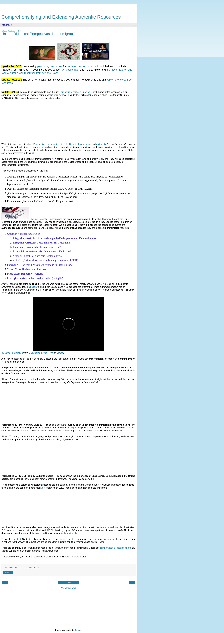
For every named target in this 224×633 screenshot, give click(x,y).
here (44, 488)
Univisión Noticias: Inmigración (23, 233)
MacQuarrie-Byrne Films (41, 353)
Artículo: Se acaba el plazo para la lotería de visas (38, 255)
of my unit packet (49, 66)
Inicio (69, 583)
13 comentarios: (31, 568)
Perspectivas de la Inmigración (48, 144)
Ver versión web (68, 588)
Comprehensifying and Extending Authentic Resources (61, 17)
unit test (16, 539)
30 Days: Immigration (12, 353)
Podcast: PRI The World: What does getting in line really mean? (39, 264)
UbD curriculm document (78, 144)
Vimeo (60, 353)
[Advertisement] (68, 7)
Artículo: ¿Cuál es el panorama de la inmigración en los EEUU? (45, 260)
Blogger (78, 630)
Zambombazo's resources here (115, 548)
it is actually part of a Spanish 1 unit (78, 92)
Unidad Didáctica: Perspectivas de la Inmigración (39, 34)
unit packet (101, 144)
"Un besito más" (70, 69)
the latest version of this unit (83, 66)
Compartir (8, 572)
